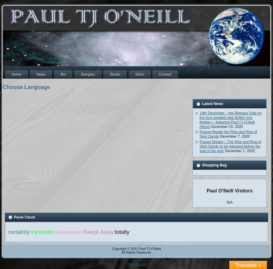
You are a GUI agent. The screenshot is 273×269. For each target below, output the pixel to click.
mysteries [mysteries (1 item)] (42, 232)
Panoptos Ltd (137, 264)
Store (139, 74)
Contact (165, 74)
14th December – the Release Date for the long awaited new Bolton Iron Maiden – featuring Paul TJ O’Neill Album (231, 120)
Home (17, 74)
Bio (63, 74)
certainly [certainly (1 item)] (18, 232)
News (41, 74)
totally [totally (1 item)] (122, 232)
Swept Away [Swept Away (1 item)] (98, 232)
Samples (88, 74)
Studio (115, 74)
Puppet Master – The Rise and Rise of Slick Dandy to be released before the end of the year (230, 146)
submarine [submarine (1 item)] (69, 232)
